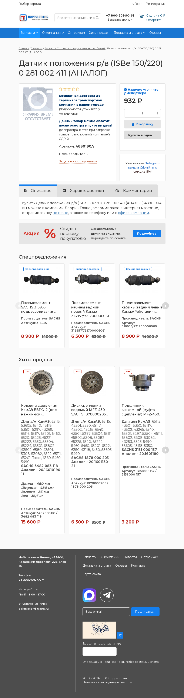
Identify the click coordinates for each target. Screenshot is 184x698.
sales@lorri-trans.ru (34, 608)
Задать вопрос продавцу (78, 161)
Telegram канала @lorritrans (144, 165)
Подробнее (147, 233)
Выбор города (30, 4)
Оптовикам (76, 33)
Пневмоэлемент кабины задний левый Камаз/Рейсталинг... (142, 307)
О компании (51, 33)
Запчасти (28, 33)
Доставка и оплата (128, 33)
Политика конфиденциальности (107, 682)
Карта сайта (92, 574)
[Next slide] (165, 305)
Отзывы (155, 33)
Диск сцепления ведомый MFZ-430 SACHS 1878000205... (89, 410)
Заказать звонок (120, 19)
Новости (130, 557)
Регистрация (155, 4)
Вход (139, 4)
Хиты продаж (99, 33)
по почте (60, 213)
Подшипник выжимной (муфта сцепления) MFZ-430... (141, 410)
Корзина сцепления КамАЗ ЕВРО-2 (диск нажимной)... (39, 410)
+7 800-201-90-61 (31, 580)
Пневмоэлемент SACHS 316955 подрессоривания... (38, 307)
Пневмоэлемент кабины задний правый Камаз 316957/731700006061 (90, 309)
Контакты (172, 33)
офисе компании (133, 213)
